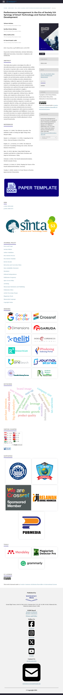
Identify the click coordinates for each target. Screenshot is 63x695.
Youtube (31, 652)
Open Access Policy (9, 280)
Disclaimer (6, 271)
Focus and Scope (8, 246)
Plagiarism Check (8, 296)
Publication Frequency (10, 277)
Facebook (31, 625)
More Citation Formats (46, 137)
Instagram (31, 634)
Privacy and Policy (31, 616)
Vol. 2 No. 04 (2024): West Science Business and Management (33, 8)
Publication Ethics (8, 290)
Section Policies (8, 249)
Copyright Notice (8, 302)
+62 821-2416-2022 (31, 661)
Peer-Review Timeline (10, 258)
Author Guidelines (9, 252)
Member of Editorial (31, 612)
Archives (11, 8)
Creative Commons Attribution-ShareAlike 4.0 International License (48, 107)
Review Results (8, 262)
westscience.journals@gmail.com (31, 673)
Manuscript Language (10, 299)
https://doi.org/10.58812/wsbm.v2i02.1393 (18, 48)
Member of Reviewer (31, 613)
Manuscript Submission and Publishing (14, 287)
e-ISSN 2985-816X (8, 206)
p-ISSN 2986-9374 (8, 208)
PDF (42, 54)
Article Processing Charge (11, 293)
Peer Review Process (9, 255)
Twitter (31, 643)
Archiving (6, 283)
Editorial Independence (10, 274)
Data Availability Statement (11, 268)
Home (5, 8)
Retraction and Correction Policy (12, 265)
